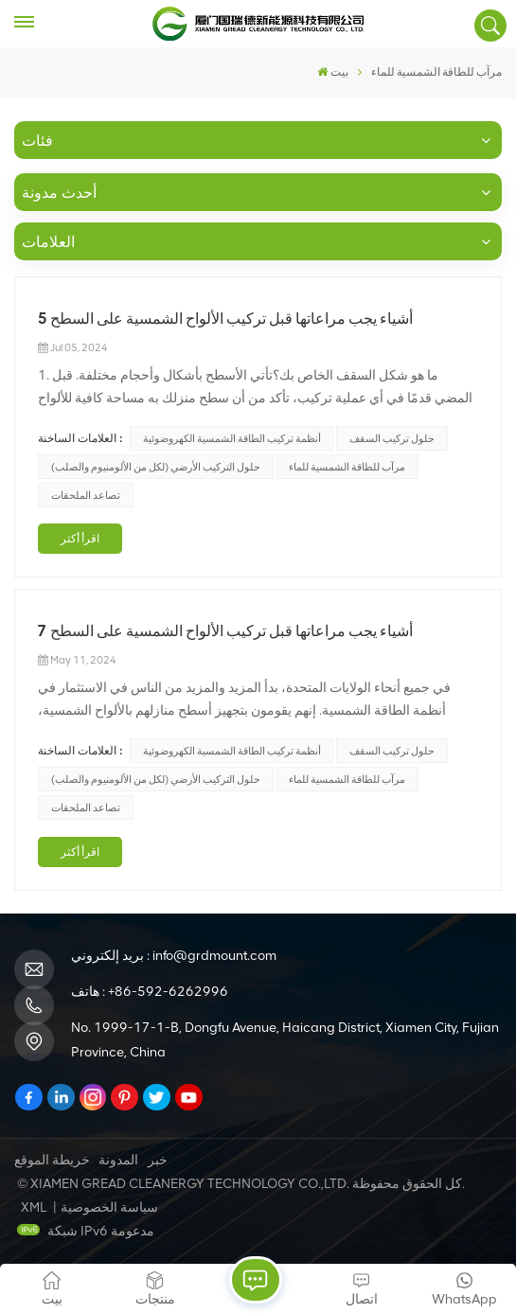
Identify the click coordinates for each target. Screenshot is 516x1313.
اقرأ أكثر (80, 538)
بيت (332, 72)
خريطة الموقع (52, 1160)
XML (33, 1207)
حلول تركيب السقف (392, 438)
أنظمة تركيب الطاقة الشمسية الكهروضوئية (232, 438)
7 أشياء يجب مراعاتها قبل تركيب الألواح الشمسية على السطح (225, 631)
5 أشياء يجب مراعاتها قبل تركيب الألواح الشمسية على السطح (225, 319)
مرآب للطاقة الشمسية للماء (347, 466)
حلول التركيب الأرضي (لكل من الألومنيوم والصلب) (155, 466)
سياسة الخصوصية (109, 1207)
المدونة (118, 1160)
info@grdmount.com (214, 956)
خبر (158, 1160)
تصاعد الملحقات (85, 495)
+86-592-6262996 (168, 992)
